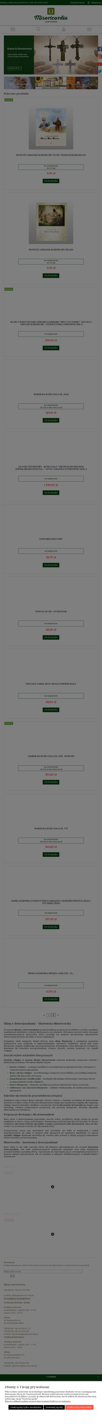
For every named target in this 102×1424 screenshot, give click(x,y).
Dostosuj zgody (54, 1407)
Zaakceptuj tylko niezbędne (26, 1407)
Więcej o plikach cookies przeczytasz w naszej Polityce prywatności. (38, 1401)
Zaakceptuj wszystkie (79, 1407)
